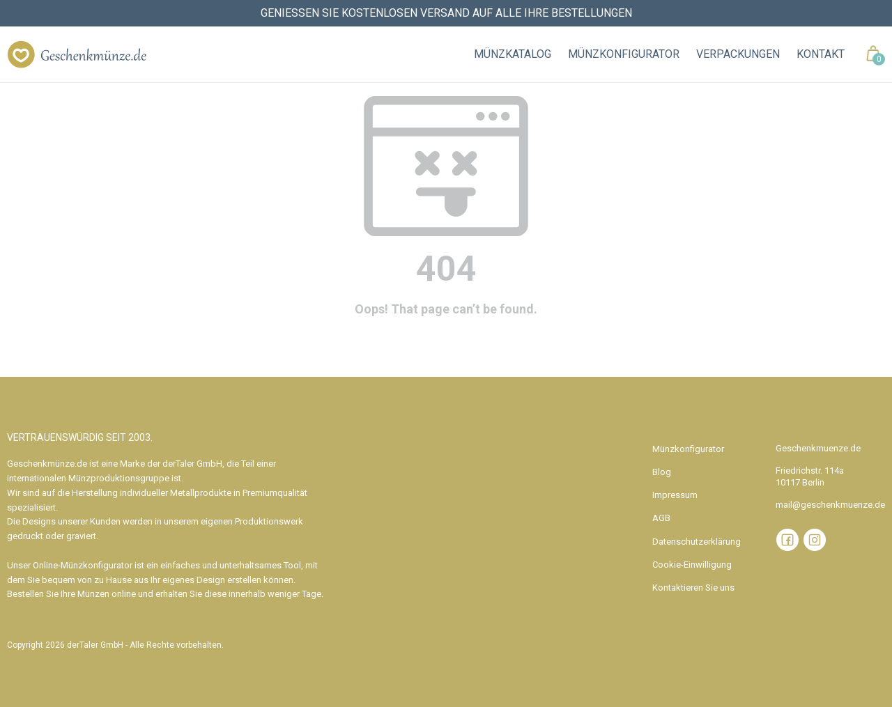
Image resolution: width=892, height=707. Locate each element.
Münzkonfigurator (623, 54)
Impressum (675, 495)
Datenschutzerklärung (696, 541)
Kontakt (821, 54)
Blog (661, 472)
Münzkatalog (512, 54)
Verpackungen (738, 54)
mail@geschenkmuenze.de (830, 504)
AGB (661, 518)
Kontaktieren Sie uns (693, 587)
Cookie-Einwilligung (692, 564)
